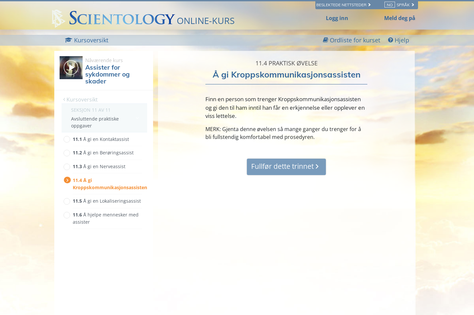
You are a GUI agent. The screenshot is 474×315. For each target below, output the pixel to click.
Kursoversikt (80, 99)
